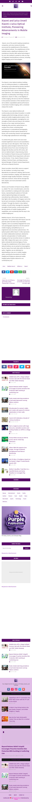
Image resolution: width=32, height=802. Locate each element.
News (26, 496)
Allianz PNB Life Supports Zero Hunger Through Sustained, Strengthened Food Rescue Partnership (18, 450)
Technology (18, 498)
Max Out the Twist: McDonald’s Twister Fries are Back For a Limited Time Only (19, 719)
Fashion (4, 496)
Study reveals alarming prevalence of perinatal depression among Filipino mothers (19, 400)
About (15, 795)
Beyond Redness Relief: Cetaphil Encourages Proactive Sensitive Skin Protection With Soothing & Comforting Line (19, 389)
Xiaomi (26, 266)
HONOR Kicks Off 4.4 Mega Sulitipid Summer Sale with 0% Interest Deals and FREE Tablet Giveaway (19, 378)
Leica (8, 13)
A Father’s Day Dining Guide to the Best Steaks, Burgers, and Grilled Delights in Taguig (19, 709)
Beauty (4, 493)
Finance (10, 496)
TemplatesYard (16, 798)
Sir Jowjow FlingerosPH (9, 37)
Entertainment (11, 493)
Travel (24, 498)
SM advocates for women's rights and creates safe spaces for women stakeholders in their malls (19, 410)
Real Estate (5, 498)
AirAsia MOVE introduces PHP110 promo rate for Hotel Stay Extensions (18, 439)
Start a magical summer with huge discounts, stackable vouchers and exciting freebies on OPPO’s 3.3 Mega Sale (19, 429)
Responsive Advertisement (9, 553)
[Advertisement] (16, 601)
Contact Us (21, 795)
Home (4, 13)
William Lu (19, 266)
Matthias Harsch (11, 266)
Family (24, 493)
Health (20, 496)
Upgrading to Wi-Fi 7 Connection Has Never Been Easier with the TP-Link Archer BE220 (19, 699)
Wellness (5, 501)
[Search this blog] (12, 548)
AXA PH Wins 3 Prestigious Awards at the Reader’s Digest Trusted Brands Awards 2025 (19, 461)
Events (18, 493)
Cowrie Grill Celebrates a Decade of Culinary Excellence (19, 419)
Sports (11, 498)
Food (16, 496)
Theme (16, 799)
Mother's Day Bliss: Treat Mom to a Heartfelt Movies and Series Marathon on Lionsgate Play (19, 471)
